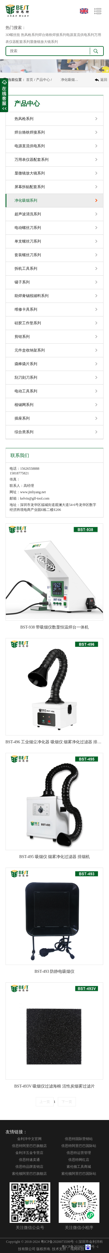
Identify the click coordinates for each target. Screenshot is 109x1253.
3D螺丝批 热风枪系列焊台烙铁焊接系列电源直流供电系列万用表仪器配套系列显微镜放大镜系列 (53, 38)
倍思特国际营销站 (79, 1139)
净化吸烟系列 (71, 80)
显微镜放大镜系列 (30, 173)
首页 (29, 80)
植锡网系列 (24, 405)
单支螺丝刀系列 (28, 241)
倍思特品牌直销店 (29, 1167)
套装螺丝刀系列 (28, 255)
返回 (103, 80)
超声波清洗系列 (28, 214)
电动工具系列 (26, 391)
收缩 (4, 95)
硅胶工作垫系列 (28, 323)
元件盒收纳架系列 (30, 350)
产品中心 (43, 80)
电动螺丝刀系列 (28, 227)
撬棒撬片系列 (26, 364)
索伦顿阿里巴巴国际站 (78, 1174)
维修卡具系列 (26, 309)
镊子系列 (22, 282)
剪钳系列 (22, 336)
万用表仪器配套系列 (32, 159)
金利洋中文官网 (29, 1139)
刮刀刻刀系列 (26, 377)
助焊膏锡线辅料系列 (32, 296)
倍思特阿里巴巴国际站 (78, 1146)
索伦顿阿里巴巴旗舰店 (29, 1174)
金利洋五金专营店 (29, 1153)
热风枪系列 (24, 118)
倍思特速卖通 (29, 1160)
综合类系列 (24, 432)
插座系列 (22, 418)
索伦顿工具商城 (79, 1167)
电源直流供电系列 (30, 146)
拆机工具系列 (26, 268)
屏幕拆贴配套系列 (30, 187)
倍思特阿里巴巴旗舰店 (29, 1146)
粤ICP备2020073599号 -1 (59, 1242)
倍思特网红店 (78, 1160)
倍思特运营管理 (79, 1153)
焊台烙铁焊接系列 (30, 132)
